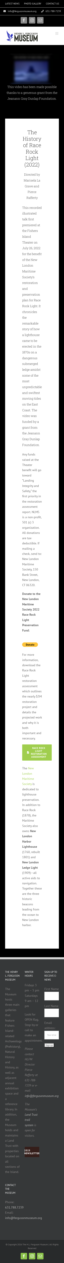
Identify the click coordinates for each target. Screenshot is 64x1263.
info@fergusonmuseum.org (23, 1218)
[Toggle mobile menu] (57, 33)
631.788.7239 (14, 1207)
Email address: (51, 1029)
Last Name (51, 1006)
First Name (51, 989)
